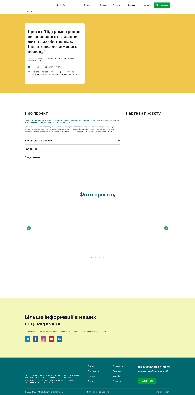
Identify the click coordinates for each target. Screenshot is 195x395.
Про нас (91, 366)
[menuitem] (57, 5)
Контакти (147, 5)
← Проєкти (29, 12)
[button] (162, 5)
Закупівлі (117, 376)
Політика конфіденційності (97, 392)
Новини (91, 376)
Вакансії (117, 381)
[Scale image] (60, 228)
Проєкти (104, 5)
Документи (93, 371)
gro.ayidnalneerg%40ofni (154, 366)
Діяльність (117, 5)
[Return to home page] (37, 5)
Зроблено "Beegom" (161, 392)
